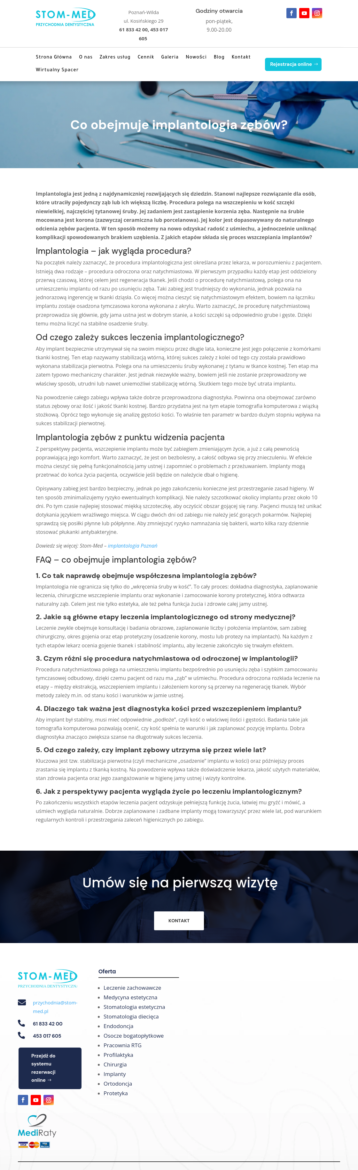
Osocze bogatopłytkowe (134, 1035)
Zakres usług (115, 57)
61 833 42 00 (133, 29)
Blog (219, 57)
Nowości (196, 57)
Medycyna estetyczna (131, 997)
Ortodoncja (118, 1083)
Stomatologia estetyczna (134, 1006)
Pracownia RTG (123, 1045)
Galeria (170, 57)
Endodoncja (118, 1026)
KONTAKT (179, 920)
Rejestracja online (291, 64)
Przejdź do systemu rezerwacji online (43, 1068)
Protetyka (116, 1093)
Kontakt (241, 57)
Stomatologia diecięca (131, 1016)
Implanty (115, 1074)
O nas (86, 57)
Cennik (146, 57)
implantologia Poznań (132, 545)
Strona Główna (54, 57)
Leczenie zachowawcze (132, 987)
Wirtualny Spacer (57, 70)
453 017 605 (47, 1036)
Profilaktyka (118, 1054)
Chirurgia (115, 1064)
